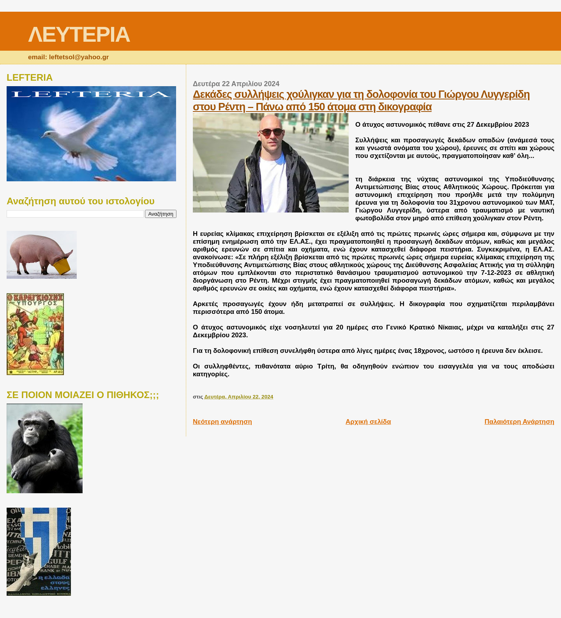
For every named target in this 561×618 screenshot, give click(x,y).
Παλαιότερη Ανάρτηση (519, 421)
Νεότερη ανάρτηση (222, 421)
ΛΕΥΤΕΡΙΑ (79, 34)
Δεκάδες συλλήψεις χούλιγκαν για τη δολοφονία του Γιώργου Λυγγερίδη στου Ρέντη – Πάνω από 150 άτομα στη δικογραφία (361, 100)
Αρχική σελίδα (368, 421)
